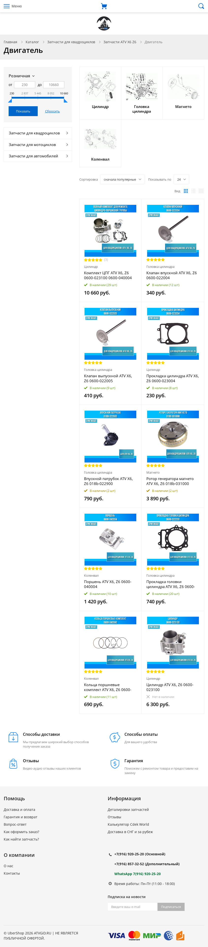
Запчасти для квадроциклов (71, 42)
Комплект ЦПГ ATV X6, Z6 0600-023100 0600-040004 (108, 275)
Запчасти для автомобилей (33, 155)
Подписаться (171, 907)
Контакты (12, 873)
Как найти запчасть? (21, 839)
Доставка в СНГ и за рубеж (130, 831)
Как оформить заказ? (21, 831)
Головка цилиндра (160, 266)
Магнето (153, 472)
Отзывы (114, 817)
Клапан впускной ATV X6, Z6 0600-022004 (171, 275)
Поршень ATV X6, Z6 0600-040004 (107, 584)
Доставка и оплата (19, 809)
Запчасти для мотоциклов (32, 144)
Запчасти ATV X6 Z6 (120, 42)
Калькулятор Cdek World (128, 824)
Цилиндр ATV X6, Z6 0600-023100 (169, 687)
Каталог (32, 42)
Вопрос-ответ (15, 824)
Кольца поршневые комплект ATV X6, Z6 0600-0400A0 (107, 687)
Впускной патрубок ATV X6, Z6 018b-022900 (108, 481)
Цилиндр (91, 266)
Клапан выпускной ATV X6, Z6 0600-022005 (108, 378)
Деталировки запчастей (128, 809)
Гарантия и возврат (20, 817)
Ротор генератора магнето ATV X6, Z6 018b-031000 (170, 481)
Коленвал (91, 575)
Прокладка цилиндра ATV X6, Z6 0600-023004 (172, 378)
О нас (8, 865)
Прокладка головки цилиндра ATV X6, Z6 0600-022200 (170, 584)
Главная (10, 42)
